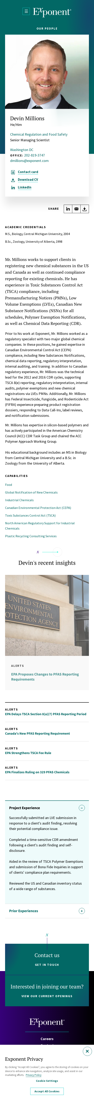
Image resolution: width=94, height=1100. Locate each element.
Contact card (28, 172)
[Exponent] (52, 12)
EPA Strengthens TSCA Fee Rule (28, 753)
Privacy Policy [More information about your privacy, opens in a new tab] (33, 1075)
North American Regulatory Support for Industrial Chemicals (40, 525)
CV (28, 180)
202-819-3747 (34, 155)
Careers (47, 1038)
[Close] (87, 1051)
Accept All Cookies (47, 1091)
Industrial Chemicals (19, 500)
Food (8, 485)
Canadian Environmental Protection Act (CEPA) (38, 508)
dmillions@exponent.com (29, 161)
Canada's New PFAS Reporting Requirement (37, 733)
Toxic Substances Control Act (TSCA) (30, 515)
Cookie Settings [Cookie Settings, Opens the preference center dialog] (47, 1081)
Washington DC (21, 149)
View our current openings (47, 996)
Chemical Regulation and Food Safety (38, 134)
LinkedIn (24, 187)
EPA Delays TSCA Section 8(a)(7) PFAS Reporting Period (45, 714)
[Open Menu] (26, 11)
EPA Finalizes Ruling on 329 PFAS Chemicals (37, 772)
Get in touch (47, 965)
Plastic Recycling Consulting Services (31, 536)
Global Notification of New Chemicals (31, 492)
